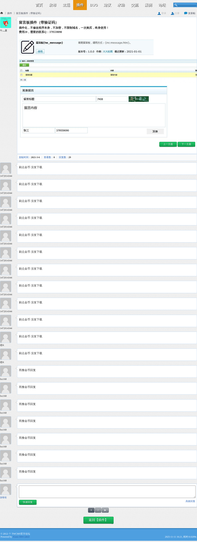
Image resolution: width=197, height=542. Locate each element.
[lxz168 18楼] (7, 439)
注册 (175, 13)
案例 (148, 5)
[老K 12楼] (7, 338)
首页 (39, 5)
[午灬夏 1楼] (7, 23)
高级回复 (190, 501)
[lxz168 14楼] (7, 371)
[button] (168, 144)
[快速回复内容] (107, 492)
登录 (162, 13)
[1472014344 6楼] (7, 236)
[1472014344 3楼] (7, 185)
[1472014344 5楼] (7, 219)
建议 (107, 5)
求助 (121, 5)
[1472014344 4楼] (7, 202)
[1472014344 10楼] (7, 304)
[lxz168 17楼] (7, 422)
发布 (52, 5)
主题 (66, 5)
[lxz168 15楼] (7, 388)
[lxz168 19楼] (7, 456)
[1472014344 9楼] (7, 287)
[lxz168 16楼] (7, 405)
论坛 (162, 5)
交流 (134, 5)
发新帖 (189, 13)
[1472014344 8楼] (7, 270)
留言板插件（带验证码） (29, 13)
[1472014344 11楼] (7, 321)
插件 (80, 5)
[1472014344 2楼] (7, 169)
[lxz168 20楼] (7, 473)
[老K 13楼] (7, 355)
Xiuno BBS (21, 536)
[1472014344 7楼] (7, 253)
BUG (94, 5)
